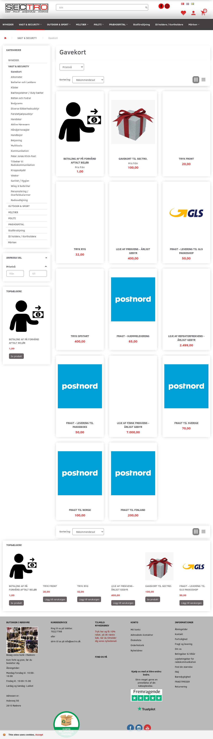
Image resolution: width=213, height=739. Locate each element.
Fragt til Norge (80, 510)
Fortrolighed (181, 638)
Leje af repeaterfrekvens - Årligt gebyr (186, 338)
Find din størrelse (184, 666)
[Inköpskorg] (203, 12)
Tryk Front (186, 158)
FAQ (177, 671)
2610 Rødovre (13, 705)
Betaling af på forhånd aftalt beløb (24, 341)
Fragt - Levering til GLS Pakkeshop (186, 251)
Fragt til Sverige (186, 423)
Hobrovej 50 (12, 700)
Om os (178, 648)
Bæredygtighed (182, 676)
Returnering (181, 686)
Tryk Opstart (80, 336)
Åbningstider (181, 629)
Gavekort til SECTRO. (133, 158)
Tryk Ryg (80, 249)
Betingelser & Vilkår (185, 653)
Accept (39, 734)
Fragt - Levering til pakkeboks (79, 425)
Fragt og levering (183, 643)
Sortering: (65, 79)
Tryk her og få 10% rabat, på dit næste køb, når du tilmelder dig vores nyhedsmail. (106, 636)
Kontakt (179, 634)
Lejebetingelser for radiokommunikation (185, 660)
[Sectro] (27, 7)
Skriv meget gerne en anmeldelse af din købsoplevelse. (146, 682)
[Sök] (146, 7)
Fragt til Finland (133, 510)
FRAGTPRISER (182, 681)
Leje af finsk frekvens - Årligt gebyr (133, 425)
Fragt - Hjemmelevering (133, 336)
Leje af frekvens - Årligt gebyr (133, 251)
